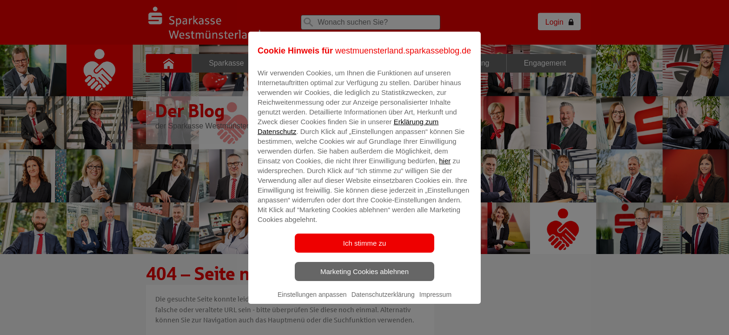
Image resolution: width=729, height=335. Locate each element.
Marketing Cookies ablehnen (364, 278)
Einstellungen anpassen (312, 301)
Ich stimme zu (364, 250)
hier (445, 167)
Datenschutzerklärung (383, 301)
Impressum (435, 301)
